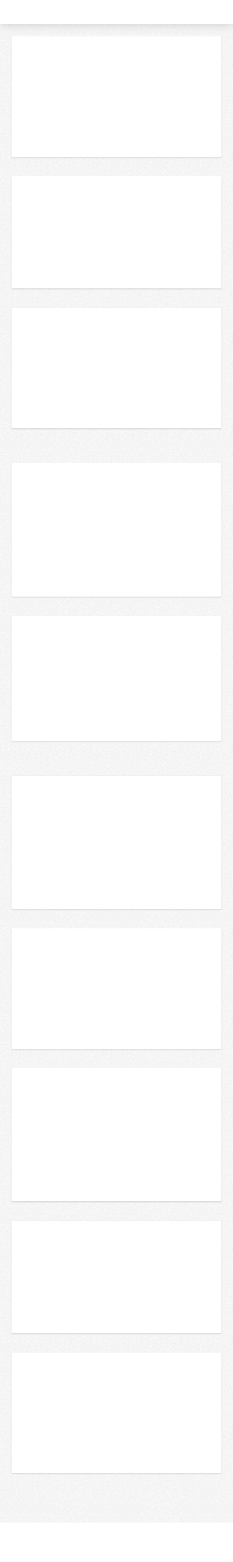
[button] (226, 12)
